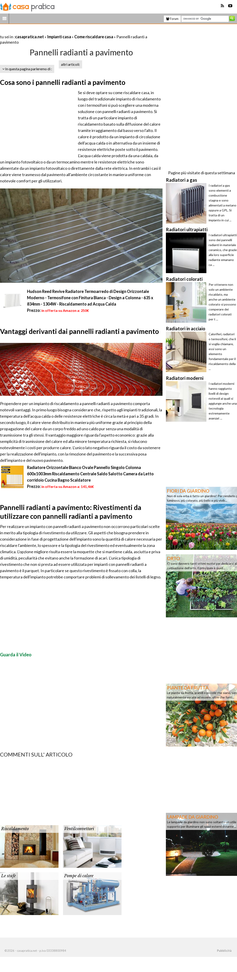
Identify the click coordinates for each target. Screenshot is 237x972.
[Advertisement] (52, 31)
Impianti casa (59, 36)
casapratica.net (29, 36)
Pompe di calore (78, 875)
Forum (172, 18)
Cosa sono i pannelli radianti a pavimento (62, 82)
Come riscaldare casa (93, 36)
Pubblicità (224, 950)
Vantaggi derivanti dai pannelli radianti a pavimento (79, 331)
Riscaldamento (15, 828)
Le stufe (8, 875)
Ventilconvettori (79, 828)
